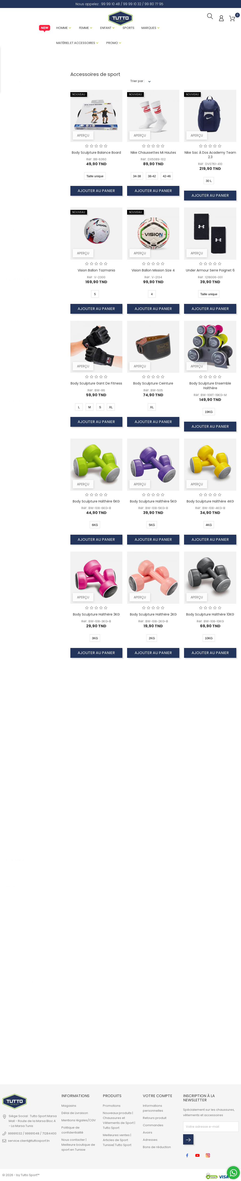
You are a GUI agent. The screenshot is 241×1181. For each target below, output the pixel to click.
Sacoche (17, 757)
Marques (148, 28)
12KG (33, 1010)
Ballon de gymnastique (28, 447)
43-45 (34, 948)
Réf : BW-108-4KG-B (210, 509)
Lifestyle (17, 351)
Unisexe (17, 261)
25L (51, 979)
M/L (13, 924)
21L (51, 986)
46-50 (34, 1025)
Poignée (17, 703)
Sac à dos (18, 765)
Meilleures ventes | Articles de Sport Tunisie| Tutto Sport (117, 1141)
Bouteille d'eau (22, 501)
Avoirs (147, 1133)
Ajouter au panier (96, 191)
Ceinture (17, 524)
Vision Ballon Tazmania (96, 271)
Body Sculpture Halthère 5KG (153, 502)
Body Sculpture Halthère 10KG (210, 615)
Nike (14, 151)
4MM (52, 1041)
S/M (13, 909)
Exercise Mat (20, 617)
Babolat (17, 96)
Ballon (15, 439)
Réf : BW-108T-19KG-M (210, 396)
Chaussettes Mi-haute (27, 563)
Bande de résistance (27, 462)
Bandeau (18, 454)
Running (17, 367)
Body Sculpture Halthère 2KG (153, 615)
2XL (13, 955)
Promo (112, 43)
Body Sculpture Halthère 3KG (96, 615)
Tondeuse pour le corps (29, 827)
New (44, 29)
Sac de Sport (20, 749)
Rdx (13, 166)
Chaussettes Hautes (26, 547)
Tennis (15, 375)
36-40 (34, 1017)
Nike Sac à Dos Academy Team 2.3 (210, 156)
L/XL (13, 940)
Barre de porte (22, 470)
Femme (84, 28)
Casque (17, 509)
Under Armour (21, 197)
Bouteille (17, 493)
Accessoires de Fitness (28, 408)
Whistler (17, 213)
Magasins (68, 1106)
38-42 (34, 1048)
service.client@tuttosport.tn (29, 1141)
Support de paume (25, 803)
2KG (33, 955)
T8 (50, 893)
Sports (128, 28)
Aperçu (83, 136)
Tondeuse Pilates (24, 819)
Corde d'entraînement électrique (34, 586)
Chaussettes (20, 532)
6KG (33, 986)
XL (12, 948)
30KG (53, 1025)
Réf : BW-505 (153, 391)
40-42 (34, 940)
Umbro (16, 189)
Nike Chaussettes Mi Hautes (153, 153)
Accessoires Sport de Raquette (34, 423)
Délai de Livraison (74, 1114)
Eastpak (17, 120)
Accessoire (19, 287)
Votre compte (157, 1096)
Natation (17, 359)
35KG (53, 1010)
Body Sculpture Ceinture (153, 384)
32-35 (53, 955)
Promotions (111, 1106)
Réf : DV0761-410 (210, 165)
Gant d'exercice (23, 625)
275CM (34, 924)
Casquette (19, 516)
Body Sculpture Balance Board (96, 153)
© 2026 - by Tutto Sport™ (21, 1175)
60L (51, 994)
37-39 (34, 932)
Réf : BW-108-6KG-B (96, 509)
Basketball (19, 328)
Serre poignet (21, 780)
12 (12, 1048)
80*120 (34, 1072)
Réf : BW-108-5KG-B (153, 509)
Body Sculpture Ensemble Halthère (210, 387)
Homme (62, 28)
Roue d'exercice (23, 741)
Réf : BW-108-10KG (210, 622)
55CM (15, 1072)
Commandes (153, 1126)
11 (11, 1041)
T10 (51, 909)
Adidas (16, 88)
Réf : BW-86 (96, 391)
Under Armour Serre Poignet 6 (210, 271)
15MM (15, 1056)
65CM (34, 893)
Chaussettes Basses (26, 540)
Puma (15, 158)
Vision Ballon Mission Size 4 (153, 271)
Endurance (19, 127)
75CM (34, 901)
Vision (15, 205)
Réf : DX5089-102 (153, 160)
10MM (53, 1056)
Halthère (17, 679)
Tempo (16, 182)
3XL (13, 963)
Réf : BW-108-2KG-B (153, 622)
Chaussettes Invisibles (27, 555)
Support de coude (25, 796)
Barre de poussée (24, 478)
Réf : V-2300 (96, 278)
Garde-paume (22, 672)
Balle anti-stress (23, 431)
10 (12, 1033)
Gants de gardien (24, 664)
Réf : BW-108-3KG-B (96, 622)
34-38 (34, 1041)
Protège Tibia (21, 726)
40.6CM (15, 1064)
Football (17, 343)
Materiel (17, 295)
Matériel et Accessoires (75, 43)
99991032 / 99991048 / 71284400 (32, 1134)
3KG (33, 963)
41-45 (34, 1033)
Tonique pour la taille (27, 834)
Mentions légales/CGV (78, 1121)
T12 (51, 924)
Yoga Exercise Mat (24, 842)
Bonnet (16, 485)
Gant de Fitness (22, 633)
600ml (53, 1033)
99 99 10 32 (132, 4)
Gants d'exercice (23, 648)
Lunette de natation (25, 687)
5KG (33, 979)
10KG (33, 1002)
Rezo (14, 174)
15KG (52, 1002)
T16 (51, 940)
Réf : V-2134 (153, 278)
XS (12, 893)
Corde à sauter (22, 594)
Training (17, 382)
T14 (51, 932)
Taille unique (15, 868)
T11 (50, 916)
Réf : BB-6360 (96, 160)
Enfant (105, 28)
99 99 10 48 (110, 4)
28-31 (53, 948)
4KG (33, 971)
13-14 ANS (34, 916)
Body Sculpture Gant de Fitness (96, 384)
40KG (53, 1017)
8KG (33, 994)
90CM (34, 909)
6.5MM (53, 1048)
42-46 (34, 1056)
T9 (50, 901)
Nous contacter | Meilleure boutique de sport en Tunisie (78, 1145)
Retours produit (154, 1119)
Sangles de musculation (29, 772)
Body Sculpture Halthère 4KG (210, 502)
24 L (33, 1064)
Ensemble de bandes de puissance (34, 602)
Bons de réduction (157, 1148)
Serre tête (18, 788)
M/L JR (53, 963)
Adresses (150, 1140)
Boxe (14, 336)
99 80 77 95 (154, 4)
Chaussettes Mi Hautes (28, 571)
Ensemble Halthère (25, 610)
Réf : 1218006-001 (210, 278)
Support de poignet (25, 811)
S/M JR (53, 971)
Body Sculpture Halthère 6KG (96, 502)
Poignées (18, 710)
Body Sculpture (22, 104)
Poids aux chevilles (25, 695)
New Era (17, 143)
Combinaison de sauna (29, 579)
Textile (15, 303)
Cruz (14, 112)
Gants (15, 641)
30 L (52, 1072)
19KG (52, 1064)
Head (15, 135)
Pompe (16, 718)
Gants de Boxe (22, 656)
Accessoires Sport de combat (33, 416)
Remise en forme (24, 734)
